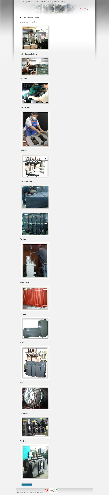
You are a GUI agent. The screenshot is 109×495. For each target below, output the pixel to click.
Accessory (43, 1)
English (87, 9)
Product (36, 1)
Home (24, 1)
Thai (83, 9)
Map (62, 1)
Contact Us (56, 1)
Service (49, 1)
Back (27, 484)
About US (30, 1)
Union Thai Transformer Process (29, 17)
